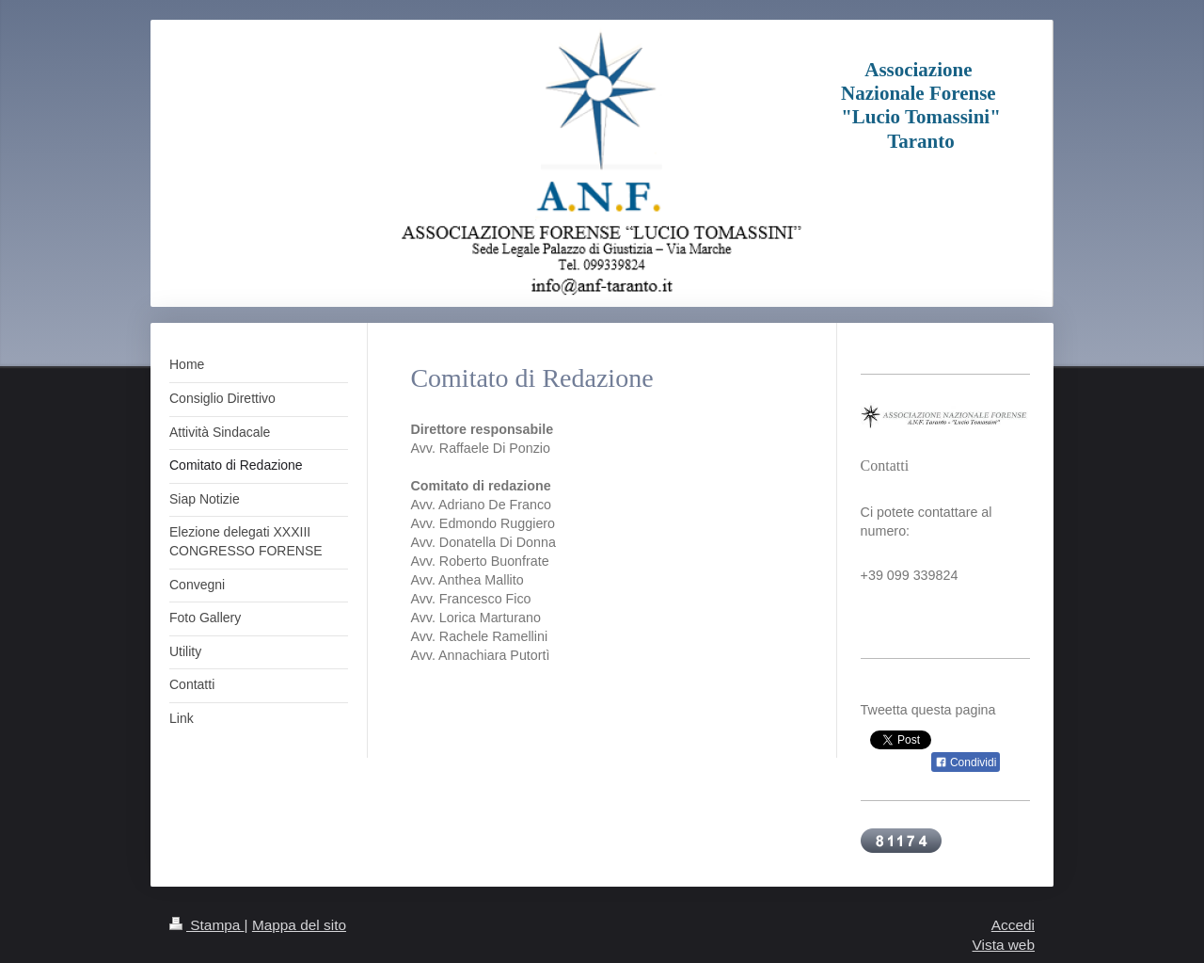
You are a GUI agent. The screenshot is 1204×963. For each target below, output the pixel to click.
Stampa (207, 925)
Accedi (1013, 925)
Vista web (1004, 945)
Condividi (966, 762)
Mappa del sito (299, 925)
